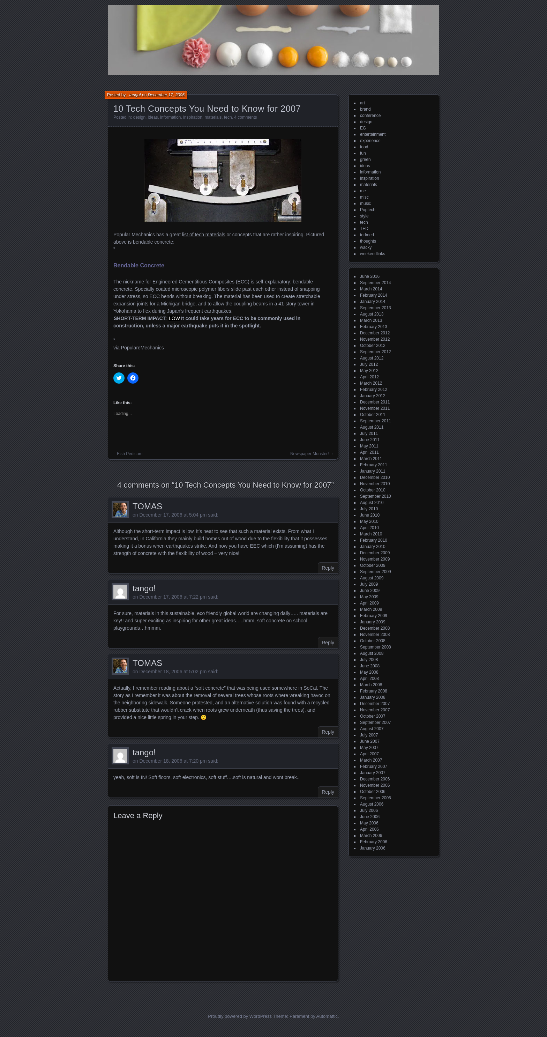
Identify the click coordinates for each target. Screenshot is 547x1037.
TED (364, 228)
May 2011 (369, 446)
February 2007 (373, 766)
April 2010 (369, 527)
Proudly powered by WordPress (240, 1016)
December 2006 (375, 779)
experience (370, 140)
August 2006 (371, 804)
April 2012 (369, 377)
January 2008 (372, 697)
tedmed (367, 234)
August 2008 (371, 653)
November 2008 (375, 634)
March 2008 (371, 684)
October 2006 (372, 791)
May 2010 (369, 521)
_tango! (134, 94)
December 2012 (375, 333)
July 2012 (369, 364)
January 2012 (372, 395)
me (363, 190)
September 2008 (375, 647)
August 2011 (371, 427)
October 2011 (372, 414)
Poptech (367, 209)
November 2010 (375, 483)
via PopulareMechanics (138, 347)
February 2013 (373, 326)
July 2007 (369, 735)
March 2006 (371, 835)
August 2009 (371, 578)
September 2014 (375, 282)
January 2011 (372, 471)
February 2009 (373, 615)
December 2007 (375, 703)
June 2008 (370, 666)
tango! (144, 588)
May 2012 (369, 370)
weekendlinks (372, 253)
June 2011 (370, 439)
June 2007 (370, 741)
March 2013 (371, 320)
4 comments (245, 117)
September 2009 (375, 571)
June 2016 (370, 276)
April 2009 (369, 603)
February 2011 (373, 464)
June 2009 (370, 590)
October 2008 (372, 640)
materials (213, 117)
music (365, 203)
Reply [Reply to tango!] (328, 642)
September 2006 (375, 797)
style (364, 216)
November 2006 (375, 785)
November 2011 (375, 408)
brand (365, 109)
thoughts (368, 241)
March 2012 (371, 383)
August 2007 (371, 728)
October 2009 (372, 565)
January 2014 (372, 301)
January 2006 (372, 848)
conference (370, 115)
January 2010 (372, 546)
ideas (153, 117)
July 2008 (369, 659)
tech (228, 117)
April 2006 (369, 829)
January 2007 (372, 772)
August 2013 (371, 314)
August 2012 (371, 358)
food (364, 147)
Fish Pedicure (129, 453)
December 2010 (375, 477)
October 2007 (372, 716)
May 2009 (369, 596)
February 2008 (373, 691)
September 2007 (375, 722)
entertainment (372, 134)
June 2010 (370, 515)
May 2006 (369, 823)
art (362, 103)
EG (363, 128)
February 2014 (373, 295)
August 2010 (371, 502)
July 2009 (369, 584)
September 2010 (375, 496)
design (139, 117)
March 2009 (371, 609)
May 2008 (369, 672)
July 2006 (369, 810)
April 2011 (369, 452)
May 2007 (369, 747)
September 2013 (375, 307)
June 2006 (370, 816)
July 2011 (369, 433)
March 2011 (371, 458)
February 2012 (373, 389)
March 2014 (371, 289)
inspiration (192, 117)
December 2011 (375, 402)
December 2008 (375, 628)
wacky (366, 247)
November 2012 (375, 339)
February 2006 (373, 841)
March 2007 (371, 760)
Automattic (327, 1016)
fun (363, 153)
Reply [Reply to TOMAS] (328, 568)
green (365, 159)
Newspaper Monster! (309, 453)
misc (364, 197)
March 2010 (371, 534)
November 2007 (375, 710)
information (170, 117)
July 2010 (369, 508)
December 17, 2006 (166, 94)
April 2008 (369, 678)
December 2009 (375, 552)
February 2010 (373, 540)
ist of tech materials (204, 234)
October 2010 (372, 490)
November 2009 (375, 559)
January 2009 (372, 622)
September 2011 (375, 420)
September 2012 (375, 351)
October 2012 (372, 345)
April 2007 (369, 753)
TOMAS (147, 506)
